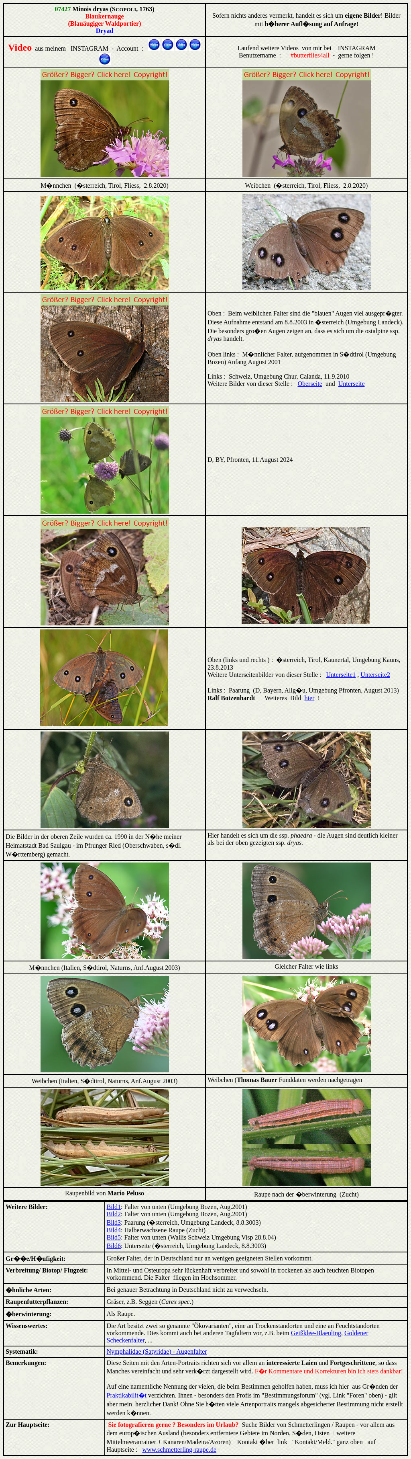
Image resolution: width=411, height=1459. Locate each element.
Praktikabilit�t (127, 1395)
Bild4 (114, 1230)
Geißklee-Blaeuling (316, 1333)
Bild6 (114, 1245)
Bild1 (114, 1206)
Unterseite (351, 383)
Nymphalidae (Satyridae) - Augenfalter (157, 1351)
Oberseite (309, 383)
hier (310, 698)
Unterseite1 (341, 674)
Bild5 (114, 1237)
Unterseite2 (375, 674)
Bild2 (114, 1214)
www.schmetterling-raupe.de (179, 1449)
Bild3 (114, 1222)
